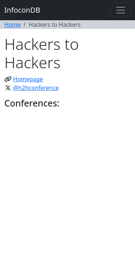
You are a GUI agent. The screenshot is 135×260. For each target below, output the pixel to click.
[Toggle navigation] (121, 10)
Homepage (28, 79)
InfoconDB (22, 10)
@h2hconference (36, 88)
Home (12, 25)
